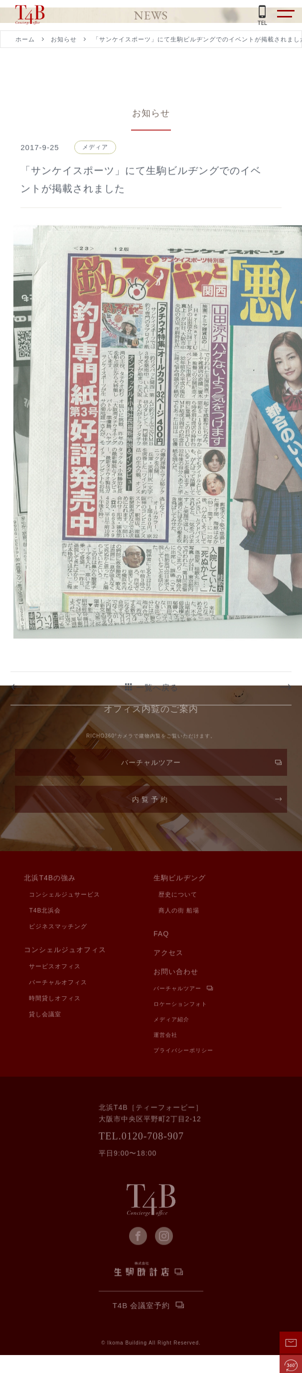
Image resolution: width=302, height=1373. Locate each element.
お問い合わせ (175, 973)
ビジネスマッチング (58, 927)
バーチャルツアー (151, 766)
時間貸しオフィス (55, 999)
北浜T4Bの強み (50, 879)
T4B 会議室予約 (141, 1307)
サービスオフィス (55, 967)
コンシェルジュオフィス (65, 951)
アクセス (168, 954)
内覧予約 (151, 803)
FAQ (161, 935)
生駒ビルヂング (179, 879)
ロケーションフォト (180, 1005)
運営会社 (165, 1036)
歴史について (177, 896)
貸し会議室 (45, 1015)
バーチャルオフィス (58, 983)
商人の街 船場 (178, 912)
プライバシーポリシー (183, 1051)
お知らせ (64, 39)
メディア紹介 (171, 1020)
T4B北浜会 (45, 912)
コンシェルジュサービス (64, 896)
